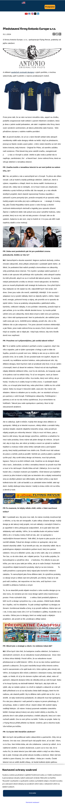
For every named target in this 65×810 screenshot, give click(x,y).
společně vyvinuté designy (22, 72)
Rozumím (32, 793)
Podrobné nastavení (32, 802)
